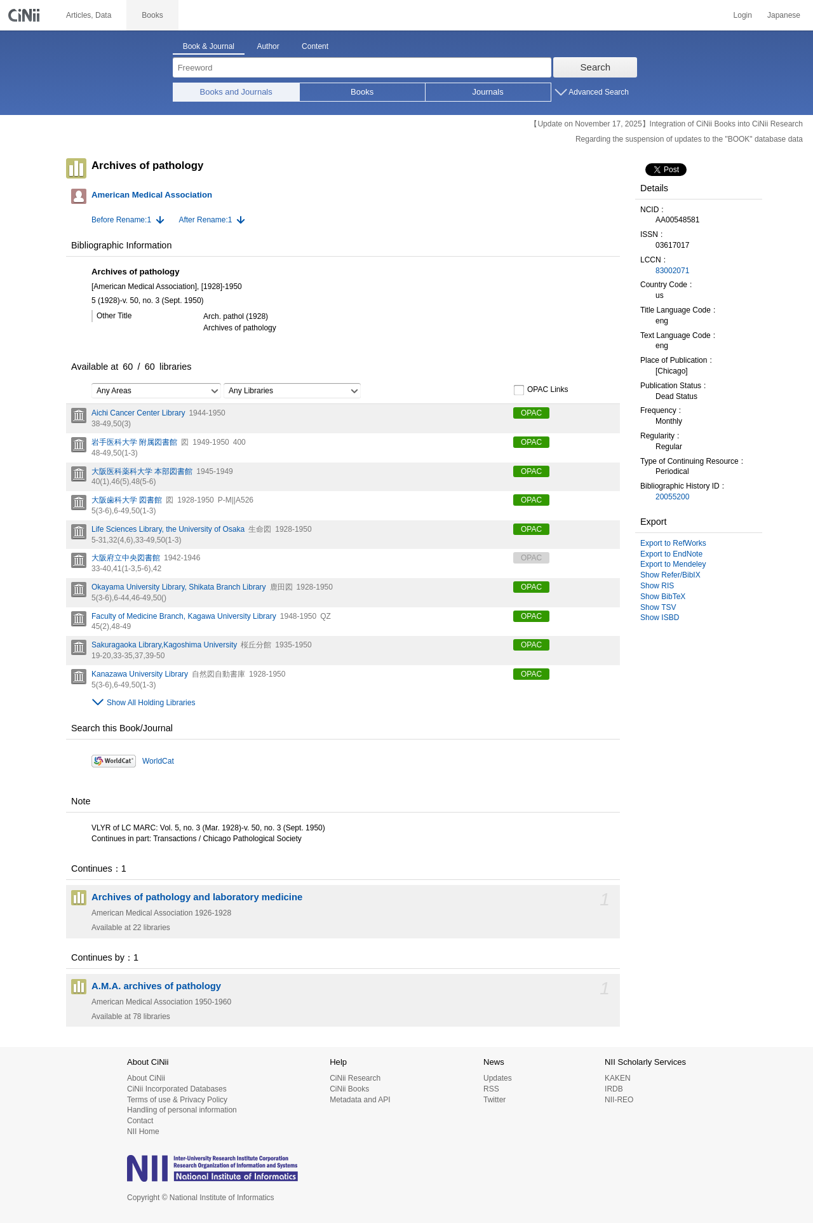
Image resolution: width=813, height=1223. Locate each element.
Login (743, 15)
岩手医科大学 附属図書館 (134, 442)
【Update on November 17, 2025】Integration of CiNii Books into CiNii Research (666, 123)
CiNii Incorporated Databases (177, 1088)
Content (315, 46)
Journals (488, 92)
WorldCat (158, 761)
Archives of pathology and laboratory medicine (196, 897)
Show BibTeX (662, 596)
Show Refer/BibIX (670, 575)
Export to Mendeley (673, 564)
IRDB (614, 1088)
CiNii (25, 15)
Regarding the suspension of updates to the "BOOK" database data (689, 139)
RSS (491, 1088)
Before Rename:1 (121, 219)
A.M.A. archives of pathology (156, 986)
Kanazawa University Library (139, 674)
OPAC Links (540, 390)
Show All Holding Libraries (151, 702)
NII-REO (619, 1099)
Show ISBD (659, 617)
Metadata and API (360, 1099)
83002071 (672, 270)
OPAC (531, 413)
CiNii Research (355, 1078)
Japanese (783, 15)
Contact (140, 1120)
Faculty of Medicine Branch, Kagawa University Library (183, 616)
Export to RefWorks (673, 543)
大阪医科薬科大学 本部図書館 (141, 471)
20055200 (672, 496)
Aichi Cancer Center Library (138, 413)
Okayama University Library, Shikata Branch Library (178, 587)
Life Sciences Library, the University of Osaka (168, 529)
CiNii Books (349, 1088)
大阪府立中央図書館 (125, 557)
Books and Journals (236, 92)
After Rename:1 (205, 219)
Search (596, 67)
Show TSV (658, 607)
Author (268, 46)
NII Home (143, 1131)
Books (362, 92)
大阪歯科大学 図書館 (126, 500)
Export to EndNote (671, 554)
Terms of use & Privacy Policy (177, 1099)
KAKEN (618, 1078)
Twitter (494, 1099)
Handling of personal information (182, 1109)
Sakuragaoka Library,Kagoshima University (164, 644)
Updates (497, 1078)
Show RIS (657, 585)
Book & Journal (208, 46)
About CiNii (146, 1078)
